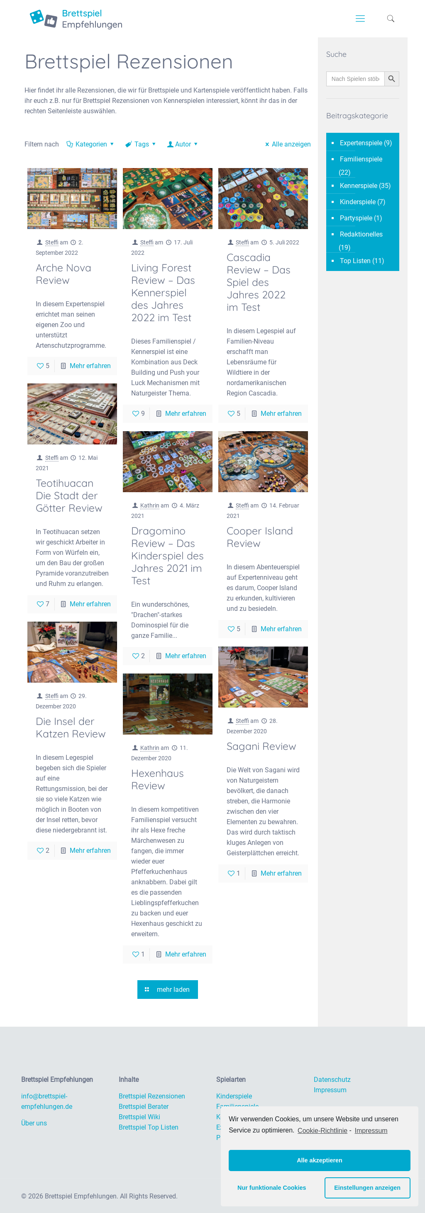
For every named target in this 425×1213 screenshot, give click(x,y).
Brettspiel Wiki (139, 1117)
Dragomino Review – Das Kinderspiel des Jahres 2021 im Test (167, 555)
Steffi (52, 242)
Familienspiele (361, 159)
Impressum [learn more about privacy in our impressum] (371, 1130)
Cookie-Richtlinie (322, 1130)
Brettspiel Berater (144, 1106)
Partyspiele (356, 218)
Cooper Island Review (260, 536)
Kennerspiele (358, 186)
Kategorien (91, 144)
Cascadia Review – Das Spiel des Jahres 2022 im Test (259, 282)
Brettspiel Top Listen (148, 1127)
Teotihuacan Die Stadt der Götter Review (69, 495)
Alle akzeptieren (319, 1160)
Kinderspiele (358, 202)
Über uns (34, 1123)
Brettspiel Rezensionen (152, 1096)
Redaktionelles (361, 234)
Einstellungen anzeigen (367, 1187)
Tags (141, 144)
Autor (183, 144)
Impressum (330, 1090)
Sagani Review (261, 746)
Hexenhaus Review (157, 779)
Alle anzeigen (286, 144)
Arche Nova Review (63, 273)
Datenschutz (332, 1080)
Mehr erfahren (90, 366)
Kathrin (149, 505)
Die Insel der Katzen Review (71, 727)
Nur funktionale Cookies (271, 1187)
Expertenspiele (361, 143)
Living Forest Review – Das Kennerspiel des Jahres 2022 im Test (163, 292)
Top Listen (355, 261)
